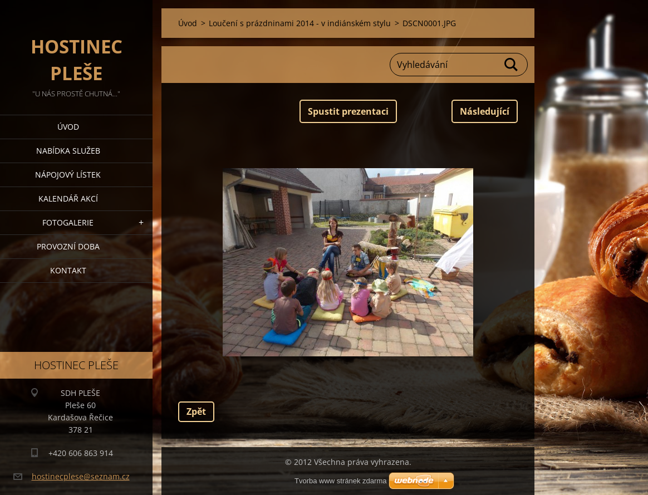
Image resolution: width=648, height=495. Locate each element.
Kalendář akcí (68, 198)
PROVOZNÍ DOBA (68, 246)
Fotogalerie (68, 222)
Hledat (511, 64)
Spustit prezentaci (348, 111)
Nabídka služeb (68, 150)
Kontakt (68, 270)
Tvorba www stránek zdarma (340, 481)
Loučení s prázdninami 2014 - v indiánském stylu (300, 23)
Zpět (196, 411)
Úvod (68, 126)
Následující (484, 111)
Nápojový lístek (68, 174)
